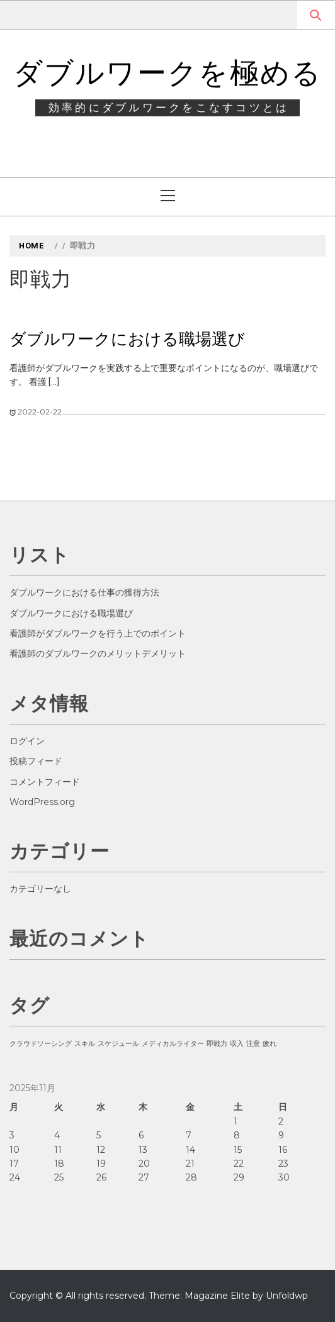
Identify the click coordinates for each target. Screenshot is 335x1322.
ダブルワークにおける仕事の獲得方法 (84, 592)
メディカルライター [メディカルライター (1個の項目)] (173, 1044)
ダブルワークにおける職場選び (127, 339)
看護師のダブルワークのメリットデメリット (97, 653)
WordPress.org (42, 802)
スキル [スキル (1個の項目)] (84, 1044)
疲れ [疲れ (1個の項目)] (269, 1044)
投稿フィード (35, 761)
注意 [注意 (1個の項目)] (253, 1044)
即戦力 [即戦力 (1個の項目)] (217, 1044)
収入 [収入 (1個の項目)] (237, 1044)
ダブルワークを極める (167, 73)
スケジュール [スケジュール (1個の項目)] (118, 1044)
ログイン (27, 741)
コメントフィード (44, 781)
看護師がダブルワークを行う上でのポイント (97, 633)
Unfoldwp (287, 1295)
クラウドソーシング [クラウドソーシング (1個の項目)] (40, 1044)
